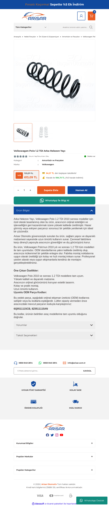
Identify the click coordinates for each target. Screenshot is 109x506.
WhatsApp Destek (92, 500)
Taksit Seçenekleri (26, 335)
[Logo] (35, 16)
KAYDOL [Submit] (87, 371)
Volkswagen (48, 164)
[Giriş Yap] (81, 16)
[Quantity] (24, 190)
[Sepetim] (91, 16)
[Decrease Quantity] (18, 190)
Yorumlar (21, 325)
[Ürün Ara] (72, 27)
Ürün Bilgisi (23, 210)
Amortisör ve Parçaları (53, 160)
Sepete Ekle (51, 190)
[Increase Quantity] (30, 190)
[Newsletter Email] (54, 370)
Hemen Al (81, 190)
